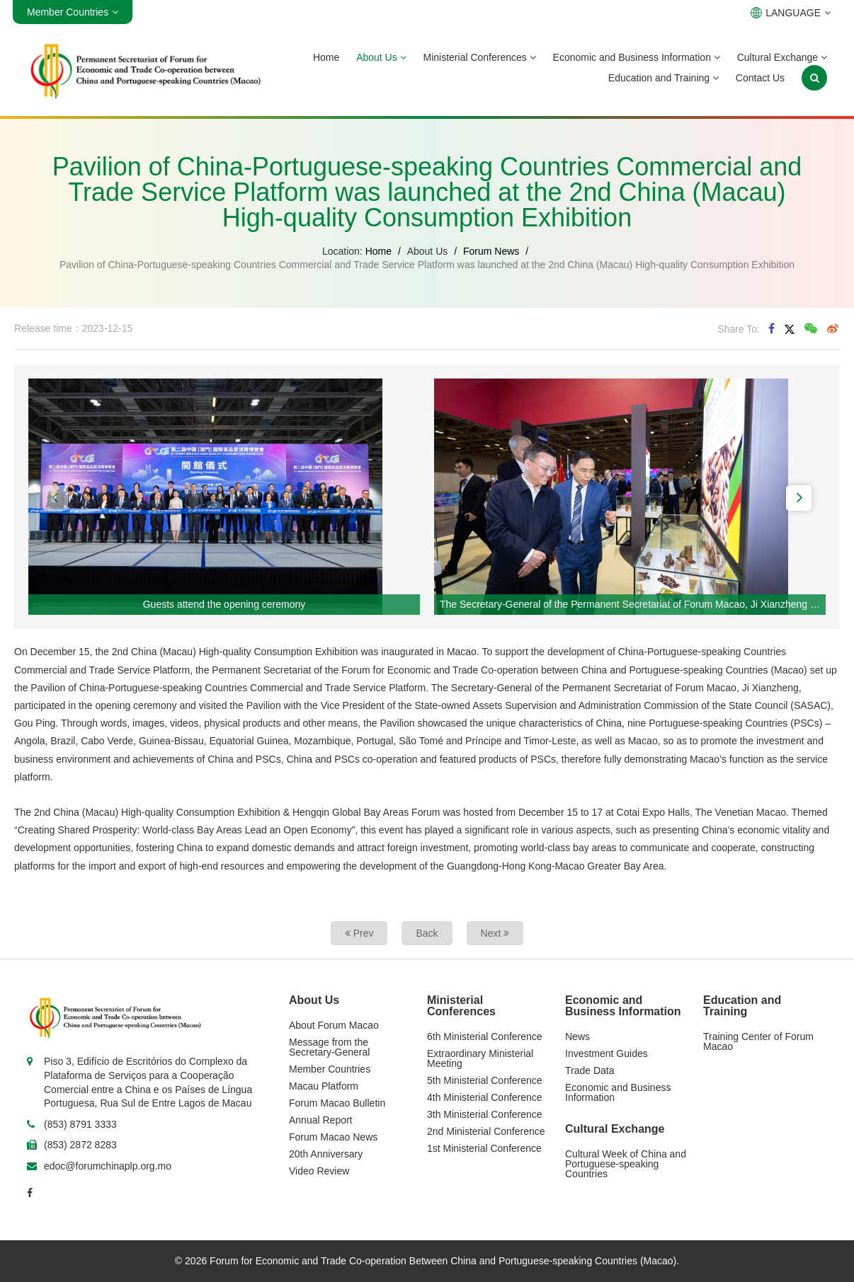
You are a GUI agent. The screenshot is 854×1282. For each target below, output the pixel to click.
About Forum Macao (334, 1025)
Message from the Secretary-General (329, 1047)
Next (495, 933)
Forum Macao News (333, 1137)
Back (427, 933)
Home (326, 57)
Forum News (491, 251)
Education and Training (663, 77)
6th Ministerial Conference (484, 1036)
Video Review (319, 1171)
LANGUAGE (791, 12)
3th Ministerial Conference (484, 1114)
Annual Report (321, 1120)
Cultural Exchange (782, 57)
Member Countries (329, 1069)
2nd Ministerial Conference (486, 1131)
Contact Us (760, 77)
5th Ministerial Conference (484, 1080)
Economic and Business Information (636, 57)
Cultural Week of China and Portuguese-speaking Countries (625, 1163)
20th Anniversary (326, 1154)
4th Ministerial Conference (484, 1097)
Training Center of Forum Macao (758, 1041)
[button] (55, 498)
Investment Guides (606, 1053)
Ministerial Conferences (479, 57)
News (577, 1036)
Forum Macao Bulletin (337, 1103)
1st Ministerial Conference (484, 1148)
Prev (359, 933)
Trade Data (590, 1070)
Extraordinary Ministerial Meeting (480, 1058)
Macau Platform (323, 1086)
